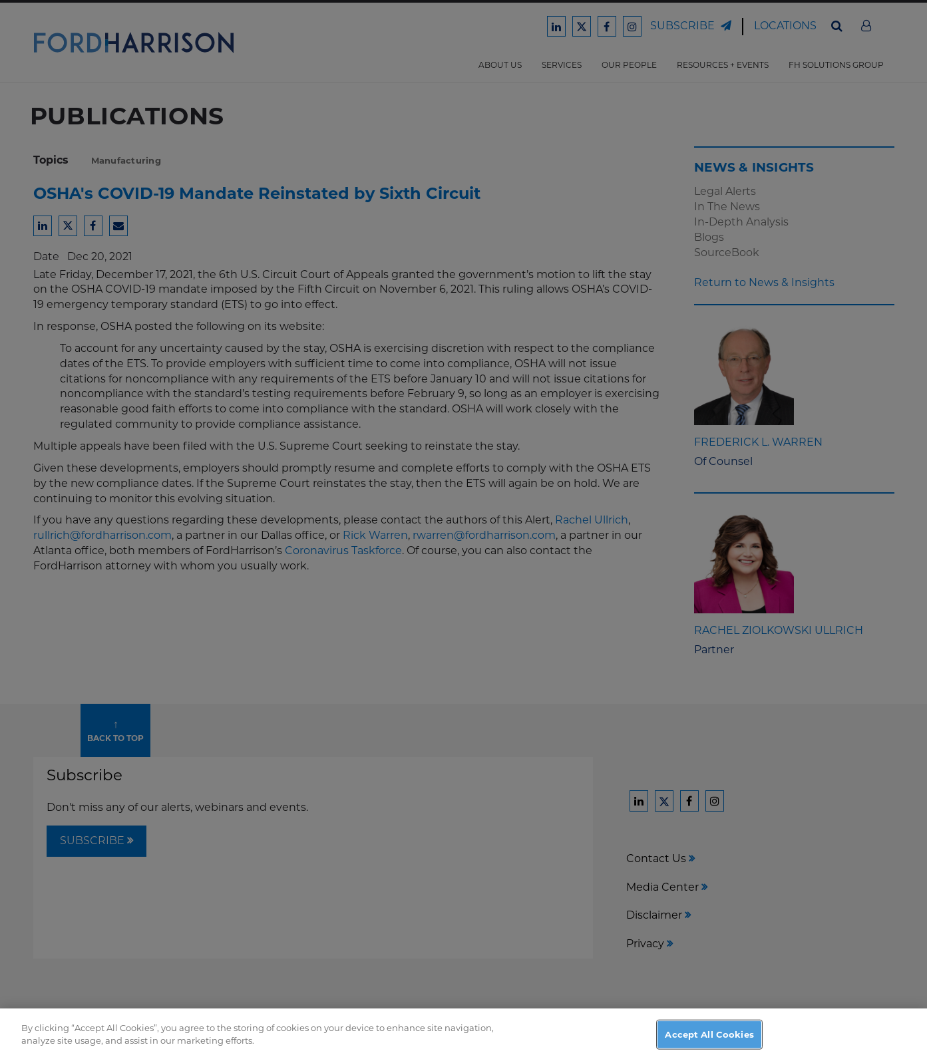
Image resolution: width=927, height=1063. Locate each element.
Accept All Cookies (709, 1048)
